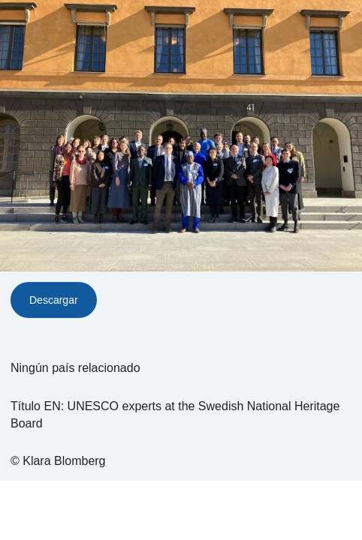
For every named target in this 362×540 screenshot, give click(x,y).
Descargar (53, 300)
